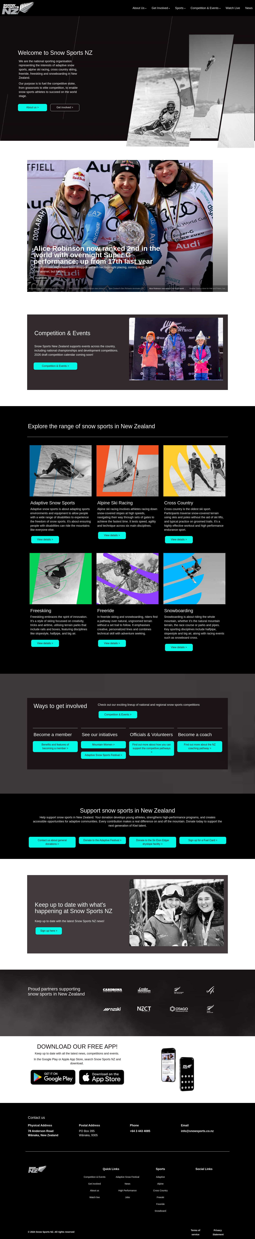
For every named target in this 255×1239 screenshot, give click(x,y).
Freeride (160, 1204)
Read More (41, 278)
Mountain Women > (103, 744)
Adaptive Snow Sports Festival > (103, 755)
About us (94, 1190)
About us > (32, 107)
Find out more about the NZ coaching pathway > (200, 746)
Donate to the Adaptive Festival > (102, 840)
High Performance (127, 1190)
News (127, 1183)
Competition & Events (95, 1177)
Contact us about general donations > (52, 842)
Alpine (160, 1183)
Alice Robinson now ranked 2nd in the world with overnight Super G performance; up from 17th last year (97, 255)
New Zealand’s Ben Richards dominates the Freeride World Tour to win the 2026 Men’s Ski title (146, 288)
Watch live (94, 1197)
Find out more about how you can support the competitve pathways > (151, 748)
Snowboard (160, 1211)
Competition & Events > (55, 366)
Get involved (94, 1183)
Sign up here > (48, 930)
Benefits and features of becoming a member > (55, 746)
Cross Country (160, 1190)
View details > (45, 539)
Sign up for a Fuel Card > (202, 840)
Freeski (160, 1197)
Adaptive (160, 1177)
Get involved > (65, 107)
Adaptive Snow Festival (127, 1177)
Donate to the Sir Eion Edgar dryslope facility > (152, 842)
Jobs (127, 1197)
